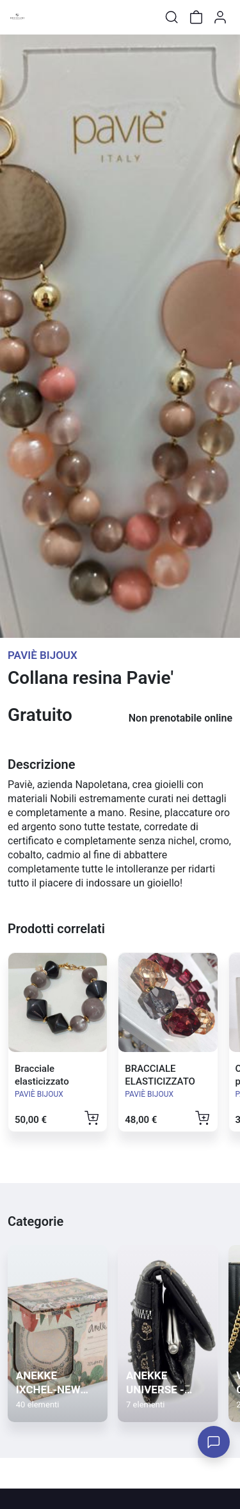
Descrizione (41, 764)
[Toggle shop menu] (43, 17)
